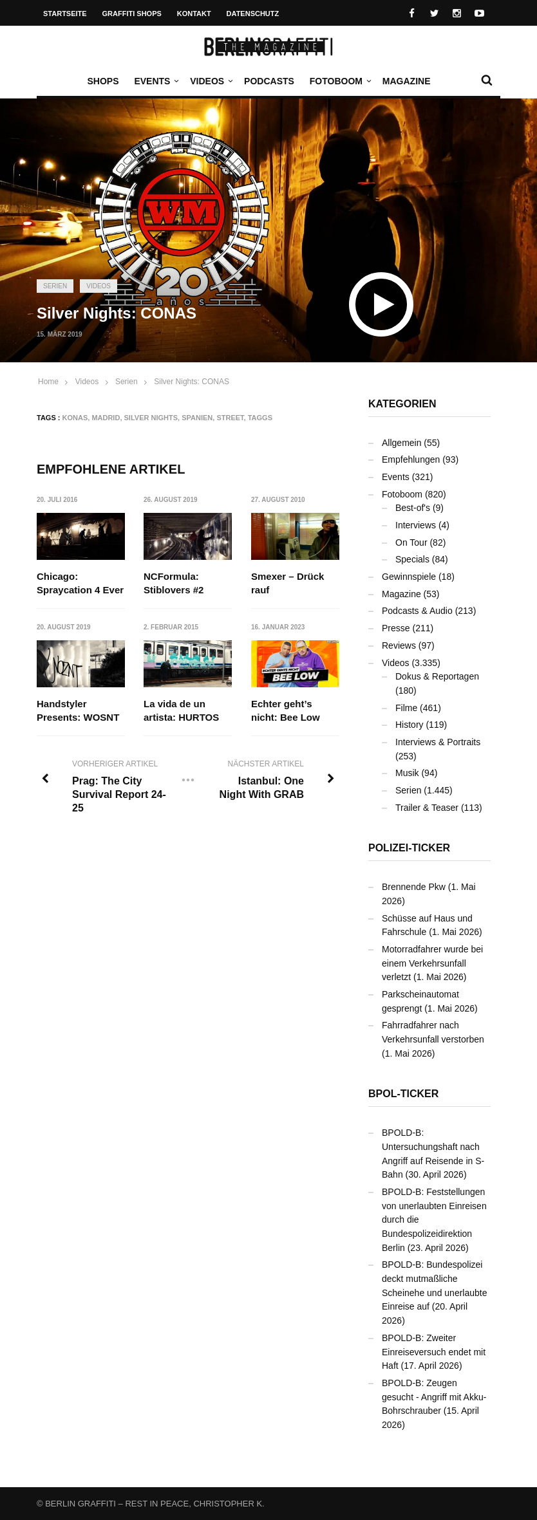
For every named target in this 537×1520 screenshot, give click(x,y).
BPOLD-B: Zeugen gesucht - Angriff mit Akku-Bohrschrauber (434, 1397)
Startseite (65, 13)
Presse (396, 628)
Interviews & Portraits (437, 742)
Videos (210, 81)
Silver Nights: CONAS (191, 381)
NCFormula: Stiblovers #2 (173, 583)
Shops (102, 81)
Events (155, 81)
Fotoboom (339, 81)
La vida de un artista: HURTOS (181, 710)
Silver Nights (151, 418)
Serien (55, 286)
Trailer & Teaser (426, 807)
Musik (407, 773)
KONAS (75, 418)
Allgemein (401, 443)
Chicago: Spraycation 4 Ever (80, 583)
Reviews (399, 645)
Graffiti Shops (132, 13)
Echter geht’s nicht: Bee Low (285, 710)
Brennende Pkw (414, 887)
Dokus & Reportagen (437, 676)
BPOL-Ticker (403, 1093)
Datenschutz (253, 13)
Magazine (406, 81)
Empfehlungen (411, 459)
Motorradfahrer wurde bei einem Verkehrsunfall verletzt (432, 963)
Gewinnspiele (409, 576)
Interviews (415, 525)
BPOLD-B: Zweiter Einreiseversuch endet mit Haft (433, 1352)
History (409, 724)
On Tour (411, 542)
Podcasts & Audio (417, 611)
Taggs (260, 418)
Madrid (105, 418)
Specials (412, 559)
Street (229, 418)
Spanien (197, 418)
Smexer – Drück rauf (287, 583)
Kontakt (194, 13)
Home (48, 381)
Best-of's (412, 508)
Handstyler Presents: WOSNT (78, 710)
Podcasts (269, 81)
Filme (406, 708)
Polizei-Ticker (409, 847)
